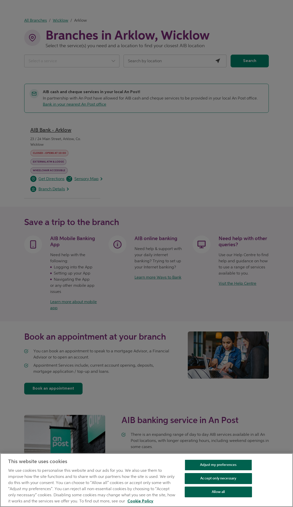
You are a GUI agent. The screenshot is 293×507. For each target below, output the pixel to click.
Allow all (218, 492)
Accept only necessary (218, 478)
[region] (146, 480)
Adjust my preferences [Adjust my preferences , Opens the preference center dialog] (218, 465)
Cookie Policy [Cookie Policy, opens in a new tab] (140, 501)
